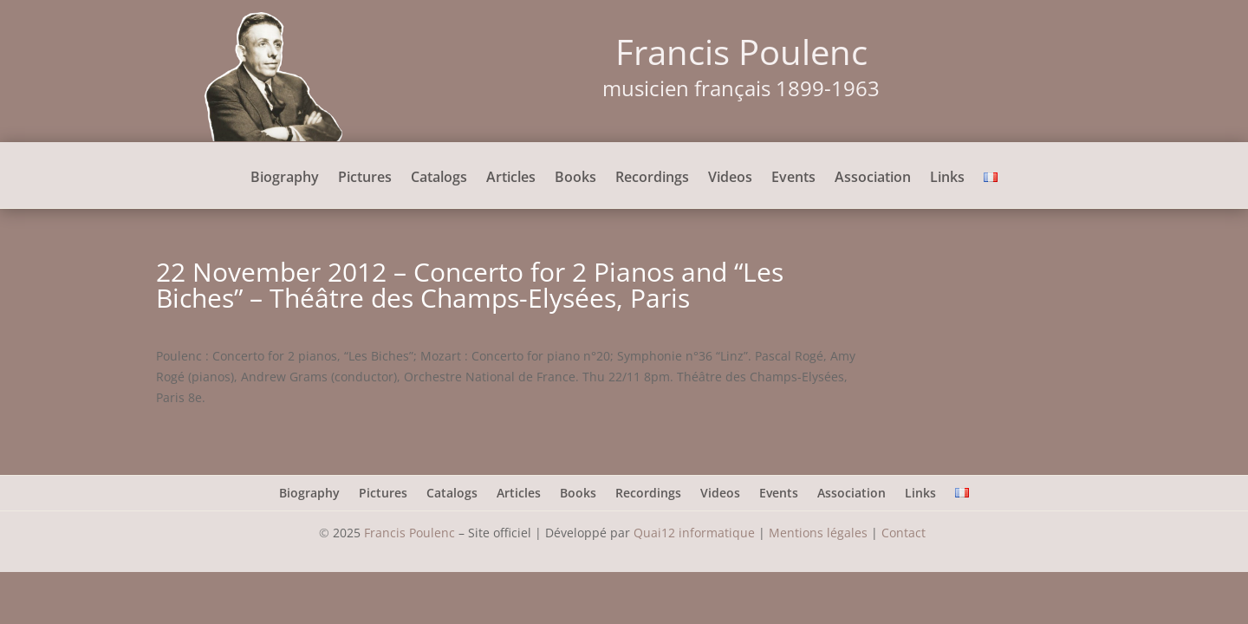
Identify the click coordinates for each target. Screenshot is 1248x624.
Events (793, 178)
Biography (284, 178)
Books (575, 178)
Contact (905, 532)
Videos (730, 178)
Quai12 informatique (694, 532)
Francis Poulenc (409, 532)
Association (873, 178)
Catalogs (439, 178)
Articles (511, 178)
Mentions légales (818, 532)
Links (947, 178)
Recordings (652, 178)
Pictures (365, 178)
